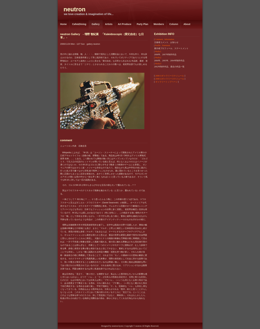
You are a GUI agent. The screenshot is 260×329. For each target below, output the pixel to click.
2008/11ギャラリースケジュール (169, 76)
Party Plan (142, 24)
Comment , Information (164, 39)
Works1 (158, 51)
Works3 (158, 63)
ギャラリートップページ (166, 82)
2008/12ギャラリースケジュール (169, 79)
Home (63, 24)
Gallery (95, 24)
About (186, 24)
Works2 (158, 57)
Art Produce (124, 24)
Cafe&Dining (79, 24)
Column (173, 24)
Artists (108, 24)
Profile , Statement (162, 45)
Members (159, 24)
